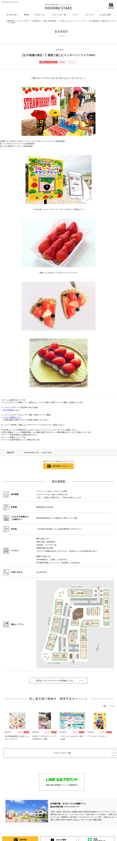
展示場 (26, 15)
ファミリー (72, 62)
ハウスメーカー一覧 (58, 15)
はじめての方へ (12, 15)
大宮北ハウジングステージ (48, 62)
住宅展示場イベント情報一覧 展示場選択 (44, 21)
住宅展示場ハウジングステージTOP (17, 21)
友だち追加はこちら (11, 410)
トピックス (89, 15)
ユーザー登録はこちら (12, 417)
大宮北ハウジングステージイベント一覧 (72, 21)
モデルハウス (40, 15)
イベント (75, 15)
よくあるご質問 (105, 15)
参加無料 (62, 62)
